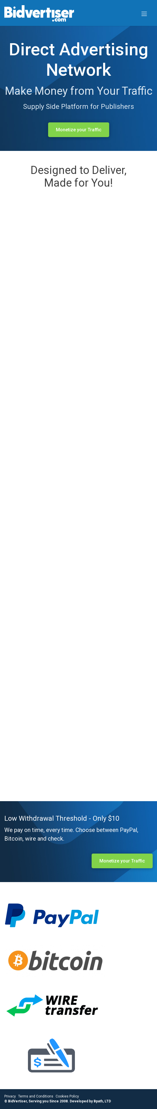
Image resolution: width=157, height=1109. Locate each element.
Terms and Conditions (35, 1096)
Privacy (10, 1096)
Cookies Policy (67, 1096)
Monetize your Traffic (78, 129)
